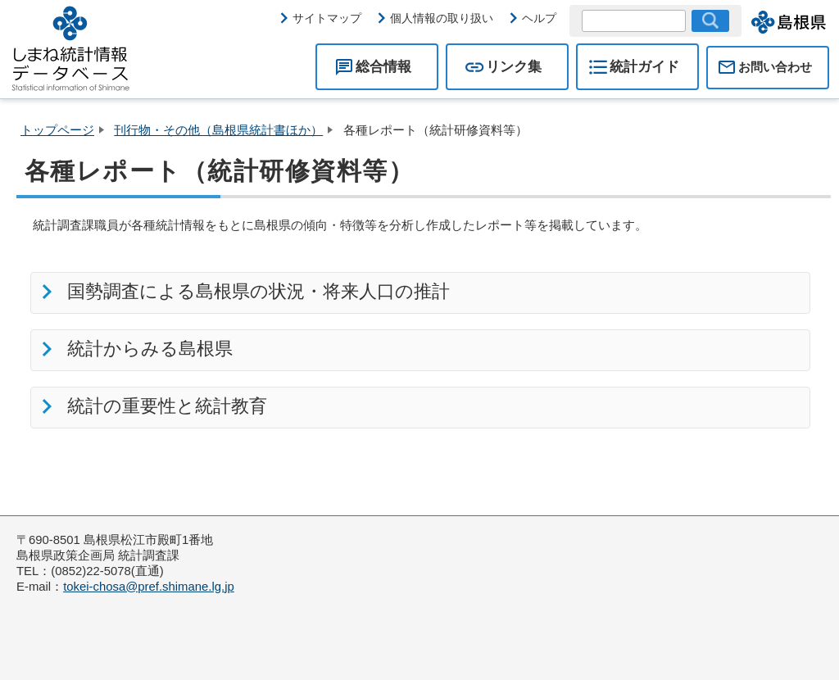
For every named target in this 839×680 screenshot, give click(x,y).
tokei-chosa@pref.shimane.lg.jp (148, 586)
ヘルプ (539, 18)
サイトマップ (327, 18)
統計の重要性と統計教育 (163, 406)
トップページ (57, 130)
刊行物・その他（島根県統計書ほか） (218, 130)
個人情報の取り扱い (441, 18)
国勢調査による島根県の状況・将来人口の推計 (255, 291)
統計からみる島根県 (146, 348)
